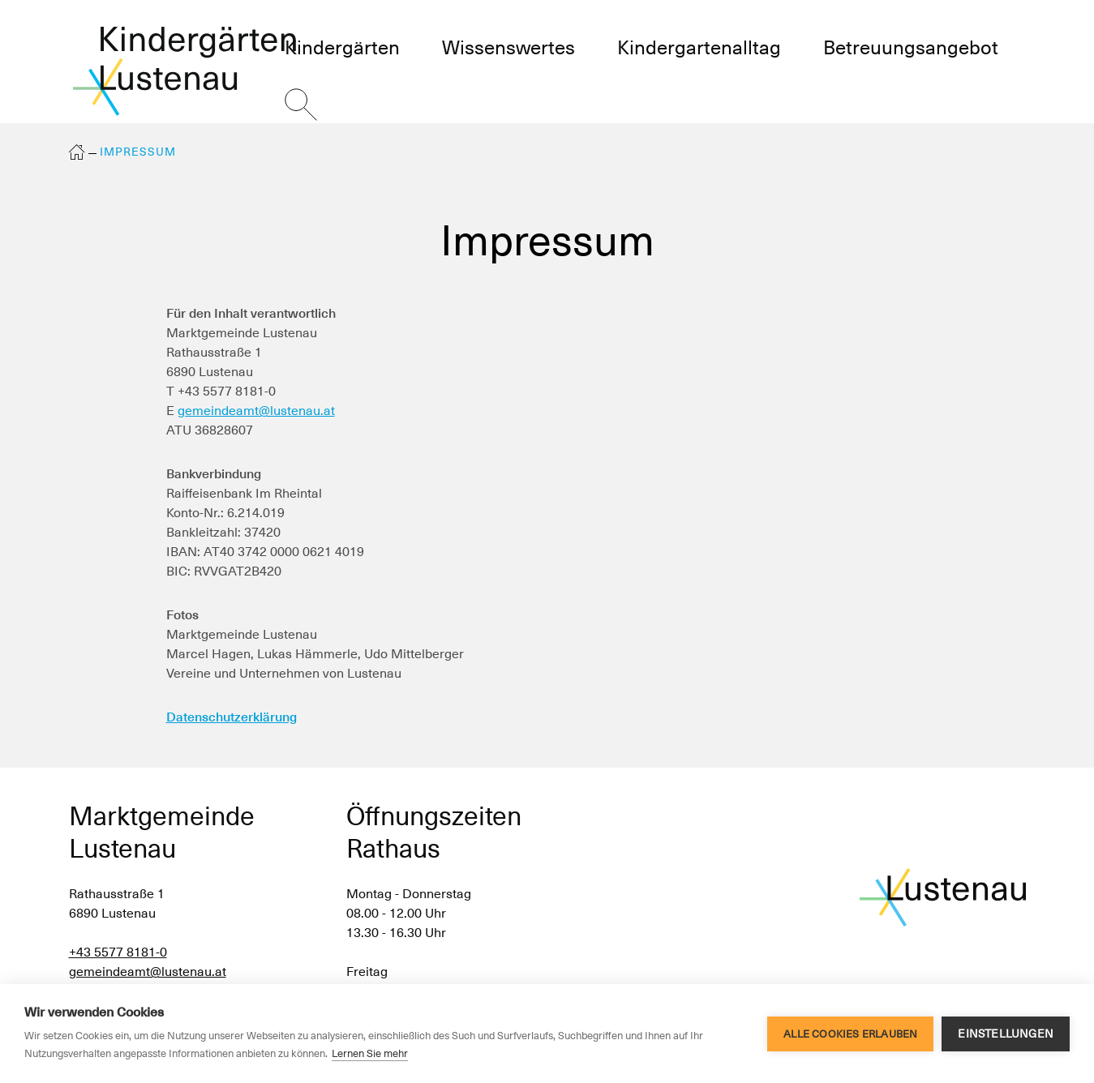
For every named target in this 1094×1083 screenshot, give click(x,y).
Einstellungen (1005, 1033)
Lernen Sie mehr (370, 1053)
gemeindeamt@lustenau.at (256, 410)
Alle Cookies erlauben (850, 1034)
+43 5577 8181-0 (118, 952)
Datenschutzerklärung (231, 717)
